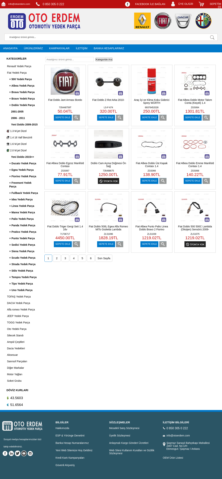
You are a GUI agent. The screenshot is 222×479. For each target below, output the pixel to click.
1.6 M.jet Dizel (16, 143)
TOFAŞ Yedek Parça (19, 296)
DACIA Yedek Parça (18, 303)
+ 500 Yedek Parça (20, 79)
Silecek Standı (15, 335)
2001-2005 (17, 111)
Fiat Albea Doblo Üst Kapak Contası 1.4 (151, 165)
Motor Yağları (14, 374)
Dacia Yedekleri (16, 348)
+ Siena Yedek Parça (21, 251)
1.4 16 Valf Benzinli (19, 137)
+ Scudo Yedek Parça (22, 257)
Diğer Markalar (15, 367)
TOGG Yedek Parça (18, 322)
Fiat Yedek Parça (17, 72)
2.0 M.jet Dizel (16, 150)
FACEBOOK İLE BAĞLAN (150, 4)
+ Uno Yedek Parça (20, 290)
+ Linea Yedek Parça (21, 205)
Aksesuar (12, 354)
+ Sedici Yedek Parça (22, 244)
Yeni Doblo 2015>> (22, 156)
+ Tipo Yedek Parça (21, 283)
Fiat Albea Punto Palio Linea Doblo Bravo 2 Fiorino (151, 228)
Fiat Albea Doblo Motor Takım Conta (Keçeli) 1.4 (195, 101)
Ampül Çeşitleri (15, 341)
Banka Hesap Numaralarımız (72, 442)
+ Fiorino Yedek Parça (22, 176)
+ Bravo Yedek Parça (22, 98)
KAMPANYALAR (59, 48)
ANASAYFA (10, 48)
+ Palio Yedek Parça (21, 218)
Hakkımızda (62, 428)
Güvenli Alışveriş (65, 465)
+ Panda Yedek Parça (22, 225)
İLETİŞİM (82, 48)
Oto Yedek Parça (16, 328)
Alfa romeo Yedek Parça (21, 309)
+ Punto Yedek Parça (22, 238)
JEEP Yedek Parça (18, 316)
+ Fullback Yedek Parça (23, 192)
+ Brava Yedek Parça (22, 92)
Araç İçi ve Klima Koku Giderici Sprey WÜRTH (151, 101)
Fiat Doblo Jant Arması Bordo (65, 99)
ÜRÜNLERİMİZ (33, 48)
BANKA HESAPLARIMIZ (109, 48)
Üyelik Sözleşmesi (119, 435)
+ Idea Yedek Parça (21, 199)
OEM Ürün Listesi (173, 457)
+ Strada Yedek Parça (22, 264)
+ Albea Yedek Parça (21, 85)
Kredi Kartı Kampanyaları (70, 457)
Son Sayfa (103, 258)
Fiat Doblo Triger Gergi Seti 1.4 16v (65, 228)
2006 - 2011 (18, 118)
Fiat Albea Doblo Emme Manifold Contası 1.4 (195, 165)
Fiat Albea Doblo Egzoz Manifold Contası (65, 165)
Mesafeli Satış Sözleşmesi (124, 428)
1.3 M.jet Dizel (16, 131)
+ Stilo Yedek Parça (21, 270)
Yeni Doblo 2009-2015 (24, 124)
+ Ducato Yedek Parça (22, 163)
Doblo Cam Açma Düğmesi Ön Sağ (108, 165)
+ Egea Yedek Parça (21, 169)
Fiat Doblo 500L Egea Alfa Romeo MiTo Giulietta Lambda (108, 228)
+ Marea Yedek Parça (22, 212)
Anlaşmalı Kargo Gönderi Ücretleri (128, 442)
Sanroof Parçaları (17, 361)
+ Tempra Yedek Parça (23, 277)
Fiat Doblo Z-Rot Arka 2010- (108, 99)
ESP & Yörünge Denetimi (70, 435)
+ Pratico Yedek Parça (22, 231)
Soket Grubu (14, 380)
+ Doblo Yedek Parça (22, 105)
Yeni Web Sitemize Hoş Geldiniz (74, 450)
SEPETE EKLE (62, 117)
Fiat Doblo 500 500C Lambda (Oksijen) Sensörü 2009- (195, 228)
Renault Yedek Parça (19, 66)
